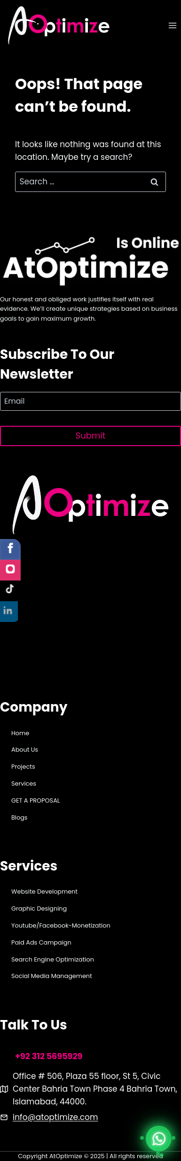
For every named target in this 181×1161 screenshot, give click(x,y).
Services (23, 784)
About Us (24, 750)
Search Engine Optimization (52, 959)
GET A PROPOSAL (35, 800)
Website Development (44, 891)
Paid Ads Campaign (41, 942)
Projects (23, 767)
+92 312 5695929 (48, 1056)
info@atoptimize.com (55, 1117)
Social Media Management (51, 976)
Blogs (19, 817)
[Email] (90, 401)
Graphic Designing (39, 908)
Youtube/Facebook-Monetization (60, 925)
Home (20, 733)
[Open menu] (172, 25)
